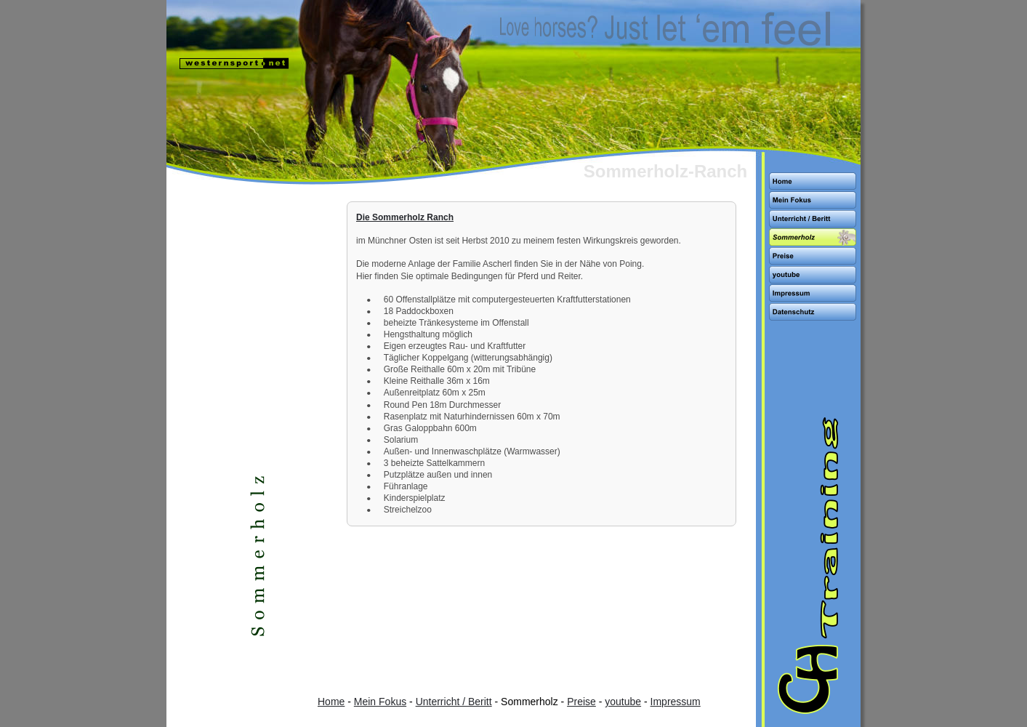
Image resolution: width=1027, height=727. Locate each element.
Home (331, 701)
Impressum (676, 701)
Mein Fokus (380, 701)
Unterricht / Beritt (454, 701)
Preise (581, 701)
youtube (623, 701)
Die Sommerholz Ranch (405, 217)
